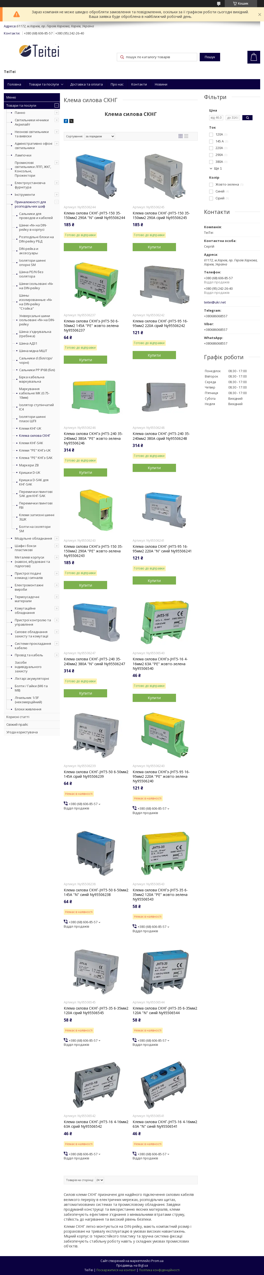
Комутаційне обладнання (25, 610)
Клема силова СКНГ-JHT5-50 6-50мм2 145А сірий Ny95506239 (96, 774)
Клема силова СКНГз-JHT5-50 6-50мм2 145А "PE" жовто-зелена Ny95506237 (91, 326)
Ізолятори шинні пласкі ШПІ (32, 419)
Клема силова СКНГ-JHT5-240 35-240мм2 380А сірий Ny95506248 (161, 436)
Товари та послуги (44, 84)
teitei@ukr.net (215, 302)
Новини (161, 84)
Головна (14, 84)
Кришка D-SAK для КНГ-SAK (33, 482)
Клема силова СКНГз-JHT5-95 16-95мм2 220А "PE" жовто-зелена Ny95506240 (161, 776)
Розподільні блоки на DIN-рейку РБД (36, 239)
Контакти (139, 84)
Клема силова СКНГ (34, 435)
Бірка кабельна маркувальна (31, 379)
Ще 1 (218, 168)
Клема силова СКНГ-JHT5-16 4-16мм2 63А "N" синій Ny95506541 (165, 1124)
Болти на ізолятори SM (35, 529)
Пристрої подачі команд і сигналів (29, 575)
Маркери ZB (29, 465)
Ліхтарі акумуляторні (32, 678)
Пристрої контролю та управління (33, 622)
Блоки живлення (28, 709)
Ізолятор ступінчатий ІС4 (36, 407)
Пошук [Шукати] (210, 57)
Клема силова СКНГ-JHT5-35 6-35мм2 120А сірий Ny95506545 (96, 1010)
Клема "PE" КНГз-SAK (36, 458)
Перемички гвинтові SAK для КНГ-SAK (36, 494)
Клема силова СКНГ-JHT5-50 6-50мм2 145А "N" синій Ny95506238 (96, 892)
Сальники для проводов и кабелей (36, 216)
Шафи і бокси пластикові (25, 547)
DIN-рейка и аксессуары (28, 251)
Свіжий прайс (17, 724)
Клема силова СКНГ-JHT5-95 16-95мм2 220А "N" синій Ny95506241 (162, 548)
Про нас (117, 84)
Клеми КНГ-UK (30, 428)
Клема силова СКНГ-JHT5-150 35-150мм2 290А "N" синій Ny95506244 (94, 215)
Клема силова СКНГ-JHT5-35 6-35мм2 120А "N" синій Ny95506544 (165, 1010)
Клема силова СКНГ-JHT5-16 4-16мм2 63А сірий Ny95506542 (96, 1124)
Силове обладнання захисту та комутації (31, 633)
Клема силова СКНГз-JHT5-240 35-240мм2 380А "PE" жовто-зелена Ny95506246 (93, 438)
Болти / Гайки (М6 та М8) (31, 688)
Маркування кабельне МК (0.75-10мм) (34, 393)
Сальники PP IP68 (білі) (37, 370)
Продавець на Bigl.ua (132, 1265)
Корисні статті (17, 716)
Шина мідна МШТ (33, 351)
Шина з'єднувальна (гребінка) (35, 334)
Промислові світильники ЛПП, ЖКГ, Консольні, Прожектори (33, 169)
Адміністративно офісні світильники (33, 145)
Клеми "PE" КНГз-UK (35, 450)
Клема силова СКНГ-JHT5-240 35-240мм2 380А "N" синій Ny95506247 (94, 661)
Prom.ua (157, 1261)
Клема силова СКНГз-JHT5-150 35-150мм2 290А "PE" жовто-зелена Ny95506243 (93, 551)
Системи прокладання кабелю (33, 645)
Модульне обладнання (33, 538)
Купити (85, 246)
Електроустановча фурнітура (30, 184)
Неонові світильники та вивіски (32, 133)
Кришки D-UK (29, 472)
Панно (20, 112)
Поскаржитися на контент (116, 1270)
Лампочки (23, 155)
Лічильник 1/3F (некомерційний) (28, 699)
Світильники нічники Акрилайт (32, 122)
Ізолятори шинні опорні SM (32, 262)
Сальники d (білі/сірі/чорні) (36, 360)
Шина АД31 (28, 343)
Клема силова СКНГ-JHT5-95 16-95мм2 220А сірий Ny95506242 (160, 323)
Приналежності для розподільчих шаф (30, 204)
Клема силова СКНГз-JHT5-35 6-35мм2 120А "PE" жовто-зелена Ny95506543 (160, 895)
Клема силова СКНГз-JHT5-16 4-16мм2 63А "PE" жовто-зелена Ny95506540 (160, 664)
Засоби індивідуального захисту (28, 666)
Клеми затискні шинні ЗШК (36, 517)
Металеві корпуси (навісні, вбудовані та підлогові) (32, 561)
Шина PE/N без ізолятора (31, 274)
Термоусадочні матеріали (27, 598)
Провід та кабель (29, 655)
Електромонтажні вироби (29, 587)
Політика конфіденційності (159, 1270)
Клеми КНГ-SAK (31, 443)
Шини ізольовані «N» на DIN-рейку (36, 286)
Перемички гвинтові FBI (36, 505)
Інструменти (25, 194)
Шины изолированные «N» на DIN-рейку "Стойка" (35, 302)
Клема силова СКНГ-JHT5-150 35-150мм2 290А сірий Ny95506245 (161, 215)
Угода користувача (22, 732)
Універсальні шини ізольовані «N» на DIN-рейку (37, 320)
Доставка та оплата (86, 84)
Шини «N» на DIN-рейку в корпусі (33, 227)
